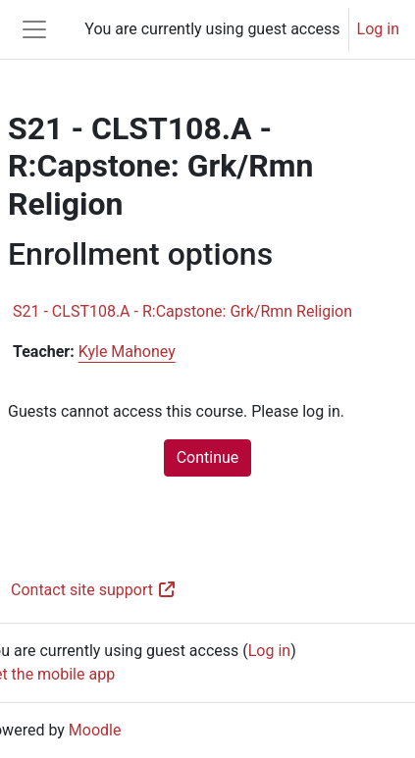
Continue (208, 457)
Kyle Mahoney (127, 351)
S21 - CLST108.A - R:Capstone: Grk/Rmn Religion (182, 311)
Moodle (95, 730)
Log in (378, 29)
